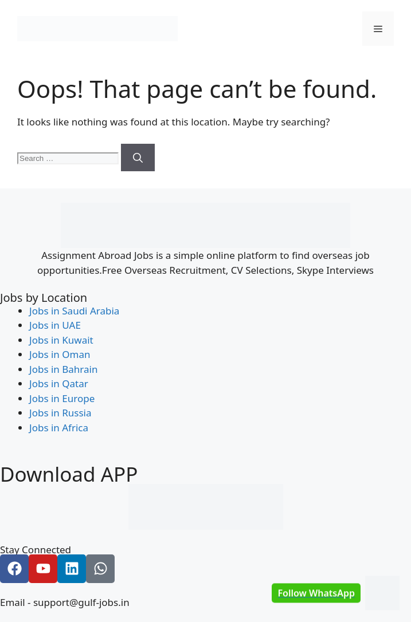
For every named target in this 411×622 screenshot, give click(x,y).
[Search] (138, 157)
